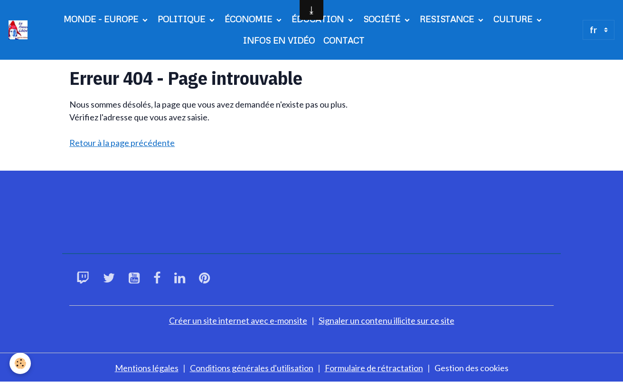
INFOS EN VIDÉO (279, 40)
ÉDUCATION (319, 19)
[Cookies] (20, 363)
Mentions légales (147, 368)
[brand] (19, 29)
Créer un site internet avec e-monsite (238, 320)
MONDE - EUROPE (102, 19)
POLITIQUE (183, 19)
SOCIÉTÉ (383, 19)
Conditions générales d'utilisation (251, 368)
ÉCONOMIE (249, 19)
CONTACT (343, 40)
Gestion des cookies (471, 368)
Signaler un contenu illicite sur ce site (386, 320)
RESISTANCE (448, 19)
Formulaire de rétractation (374, 368)
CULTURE (514, 19)
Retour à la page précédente (122, 142)
